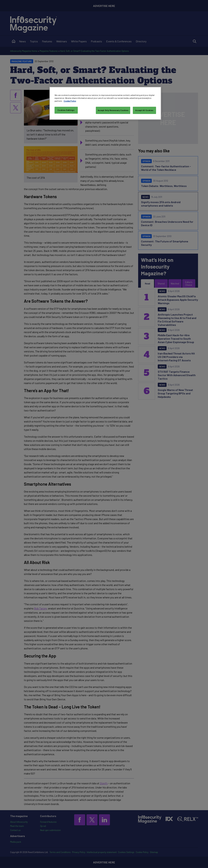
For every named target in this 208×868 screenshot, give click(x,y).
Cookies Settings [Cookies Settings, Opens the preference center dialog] (66, 110)
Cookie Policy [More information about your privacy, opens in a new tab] (70, 101)
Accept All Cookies (144, 110)
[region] (105, 103)
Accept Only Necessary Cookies (113, 110)
